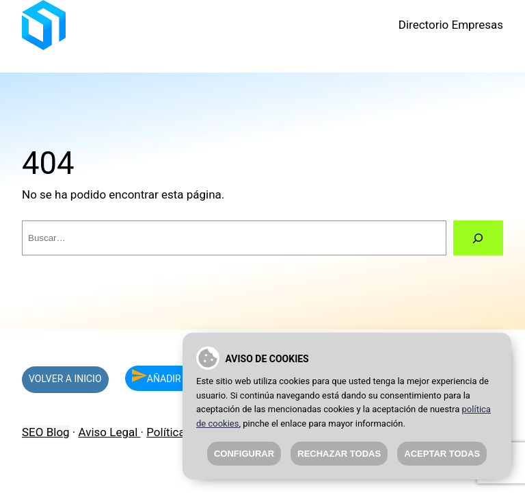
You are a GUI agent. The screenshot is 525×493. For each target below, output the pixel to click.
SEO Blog (46, 432)
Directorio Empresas (451, 24)
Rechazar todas (339, 453)
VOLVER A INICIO (65, 378)
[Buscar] (478, 237)
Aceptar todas (442, 453)
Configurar (244, 453)
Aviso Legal (110, 432)
